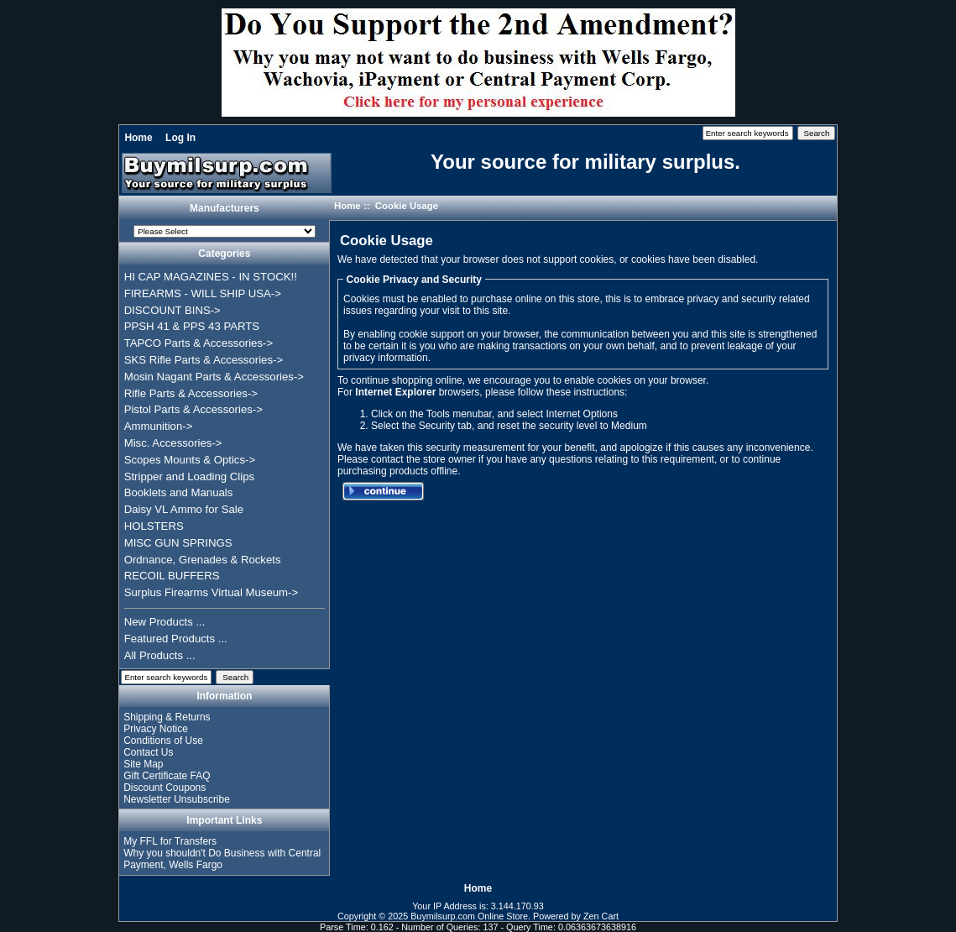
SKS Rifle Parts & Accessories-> (203, 359)
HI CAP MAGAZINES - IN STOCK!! (210, 276)
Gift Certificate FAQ (166, 776)
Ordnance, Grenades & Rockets (202, 559)
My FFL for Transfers (170, 841)
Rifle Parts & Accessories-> (191, 393)
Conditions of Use (163, 740)
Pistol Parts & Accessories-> (193, 409)
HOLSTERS (154, 526)
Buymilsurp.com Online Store (469, 916)
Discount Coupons (164, 787)
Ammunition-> (158, 426)
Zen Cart (601, 916)
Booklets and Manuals (178, 492)
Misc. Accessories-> (173, 443)
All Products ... (160, 655)
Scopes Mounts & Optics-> (190, 459)
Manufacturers (224, 208)
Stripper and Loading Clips (189, 476)
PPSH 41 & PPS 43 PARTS (192, 326)
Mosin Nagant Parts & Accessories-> (214, 376)
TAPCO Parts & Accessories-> (198, 343)
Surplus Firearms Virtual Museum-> (211, 592)
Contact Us (148, 752)
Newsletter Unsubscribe (176, 799)
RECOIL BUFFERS (172, 575)
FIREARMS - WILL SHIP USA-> (202, 293)
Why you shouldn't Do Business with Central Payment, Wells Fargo (222, 859)
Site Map (143, 764)
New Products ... (165, 621)
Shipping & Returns (166, 717)
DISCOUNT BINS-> (172, 310)
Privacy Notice (155, 729)
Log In (180, 138)
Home (138, 138)
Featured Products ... (175, 638)
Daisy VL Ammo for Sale (183, 509)
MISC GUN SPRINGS (178, 543)
